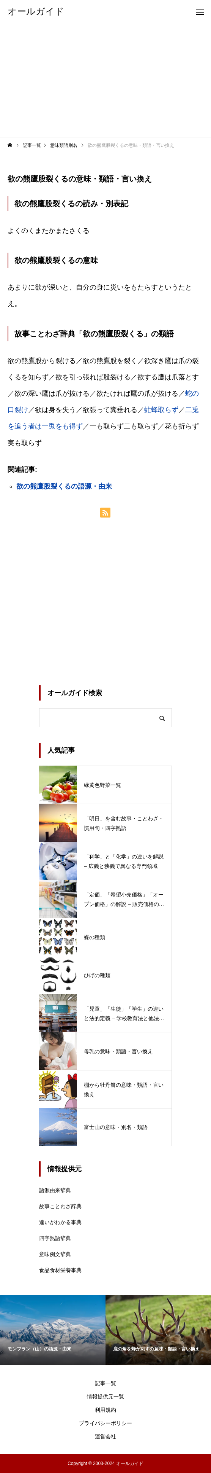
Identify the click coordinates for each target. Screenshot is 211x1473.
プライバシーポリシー (105, 1423)
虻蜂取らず (161, 410)
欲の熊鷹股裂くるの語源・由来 (64, 486)
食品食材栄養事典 (60, 1270)
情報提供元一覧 (105, 1396)
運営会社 (105, 1436)
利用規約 (105, 1410)
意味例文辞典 (55, 1254)
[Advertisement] (105, 80)
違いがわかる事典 (60, 1222)
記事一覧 (105, 1383)
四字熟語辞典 (55, 1238)
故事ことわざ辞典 (60, 1206)
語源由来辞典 (55, 1190)
